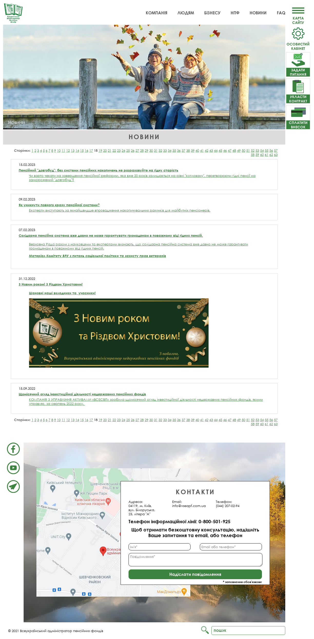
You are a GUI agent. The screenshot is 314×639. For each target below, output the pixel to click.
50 (243, 150)
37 (183, 150)
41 (202, 150)
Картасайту (298, 18)
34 (169, 150)
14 (77, 150)
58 (252, 154)
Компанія (156, 12)
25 (128, 150)
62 (271, 154)
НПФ (235, 12)
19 (100, 150)
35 (174, 150)
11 (63, 150)
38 (188, 150)
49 (239, 150)
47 (229, 150)
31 (156, 150)
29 (146, 150)
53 (257, 150)
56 (271, 150)
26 (132, 150)
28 (142, 150)
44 (216, 150)
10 (59, 150)
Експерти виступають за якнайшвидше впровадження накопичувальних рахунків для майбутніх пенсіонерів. (119, 210)
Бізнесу (212, 12)
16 (86, 150)
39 (192, 150)
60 (262, 154)
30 (151, 150)
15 (82, 150)
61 (266, 154)
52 (252, 150)
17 (91, 150)
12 (68, 150)
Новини (258, 12)
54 (262, 150)
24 (123, 150)
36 (179, 150)
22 (114, 150)
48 (234, 150)
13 (72, 150)
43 (211, 150)
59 (257, 154)
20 (105, 150)
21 (109, 150)
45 (220, 150)
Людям (186, 12)
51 (248, 150)
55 (266, 150)
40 (197, 150)
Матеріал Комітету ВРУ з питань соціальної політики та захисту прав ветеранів (97, 256)
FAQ (281, 12)
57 (276, 150)
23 (119, 150)
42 (206, 150)
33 (165, 150)
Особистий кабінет (298, 44)
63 (276, 154)
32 (160, 150)
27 (137, 150)
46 (225, 150)
